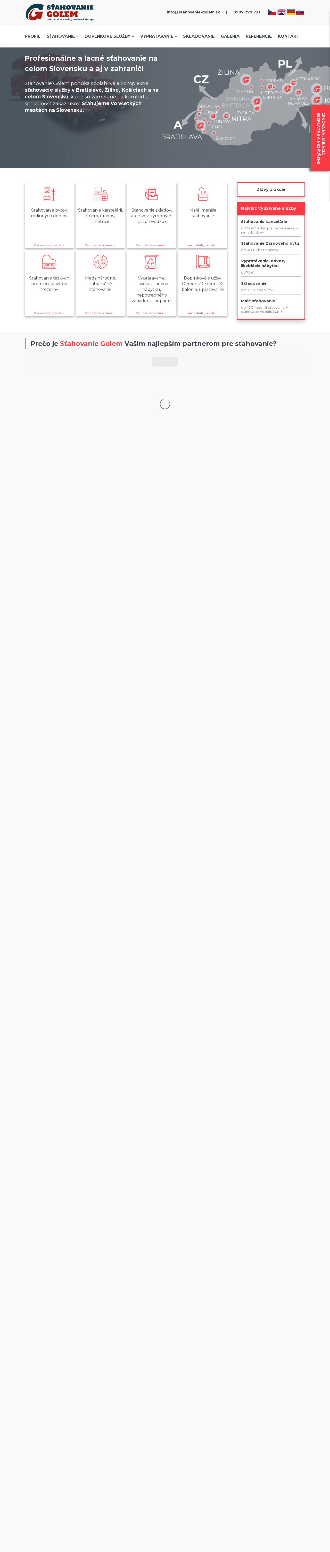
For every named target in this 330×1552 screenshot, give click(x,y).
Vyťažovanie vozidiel (173, 1283)
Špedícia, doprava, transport (179, 1310)
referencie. (233, 1159)
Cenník (43, 1294)
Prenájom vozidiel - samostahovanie (187, 1288)
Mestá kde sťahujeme (57, 1283)
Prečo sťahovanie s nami (59, 1299)
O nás (42, 1277)
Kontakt (289, 36)
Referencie (259, 36)
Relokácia (163, 1304)
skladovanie (101, 1179)
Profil (32, 36)
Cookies (103, 1299)
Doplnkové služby (107, 36)
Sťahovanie (61, 36)
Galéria (230, 36)
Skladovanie (198, 36)
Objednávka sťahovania (58, 1288)
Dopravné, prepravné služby (179, 1277)
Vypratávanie (156, 36)
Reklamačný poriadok (115, 1283)
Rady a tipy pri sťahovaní (271, 1299)
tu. (186, 1000)
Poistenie (104, 1277)
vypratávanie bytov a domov (149, 1179)
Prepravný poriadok (266, 1304)
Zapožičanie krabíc (265, 1294)
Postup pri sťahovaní (55, 1304)
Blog (253, 1283)
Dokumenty (107, 1315)
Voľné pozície (261, 1288)
